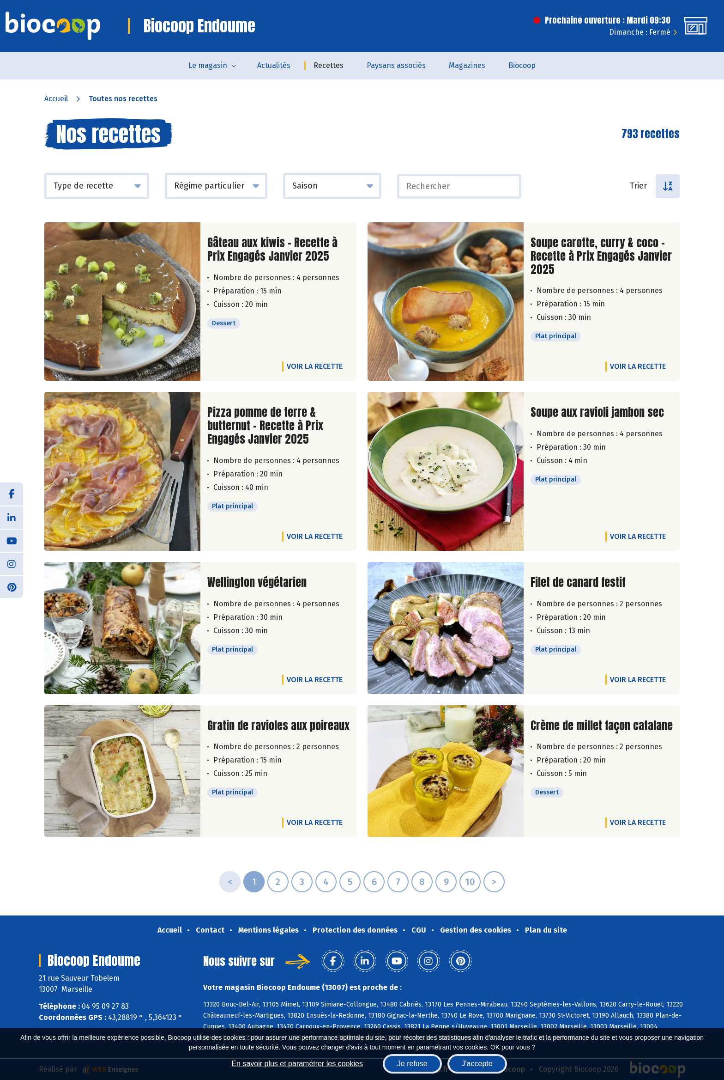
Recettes (329, 65)
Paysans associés (396, 65)
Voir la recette (315, 366)
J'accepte (477, 1064)
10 (470, 881)
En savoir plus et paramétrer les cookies (297, 1064)
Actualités (273, 65)
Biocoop (522, 65)
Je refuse (412, 1064)
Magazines (467, 65)
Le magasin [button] (207, 65)
